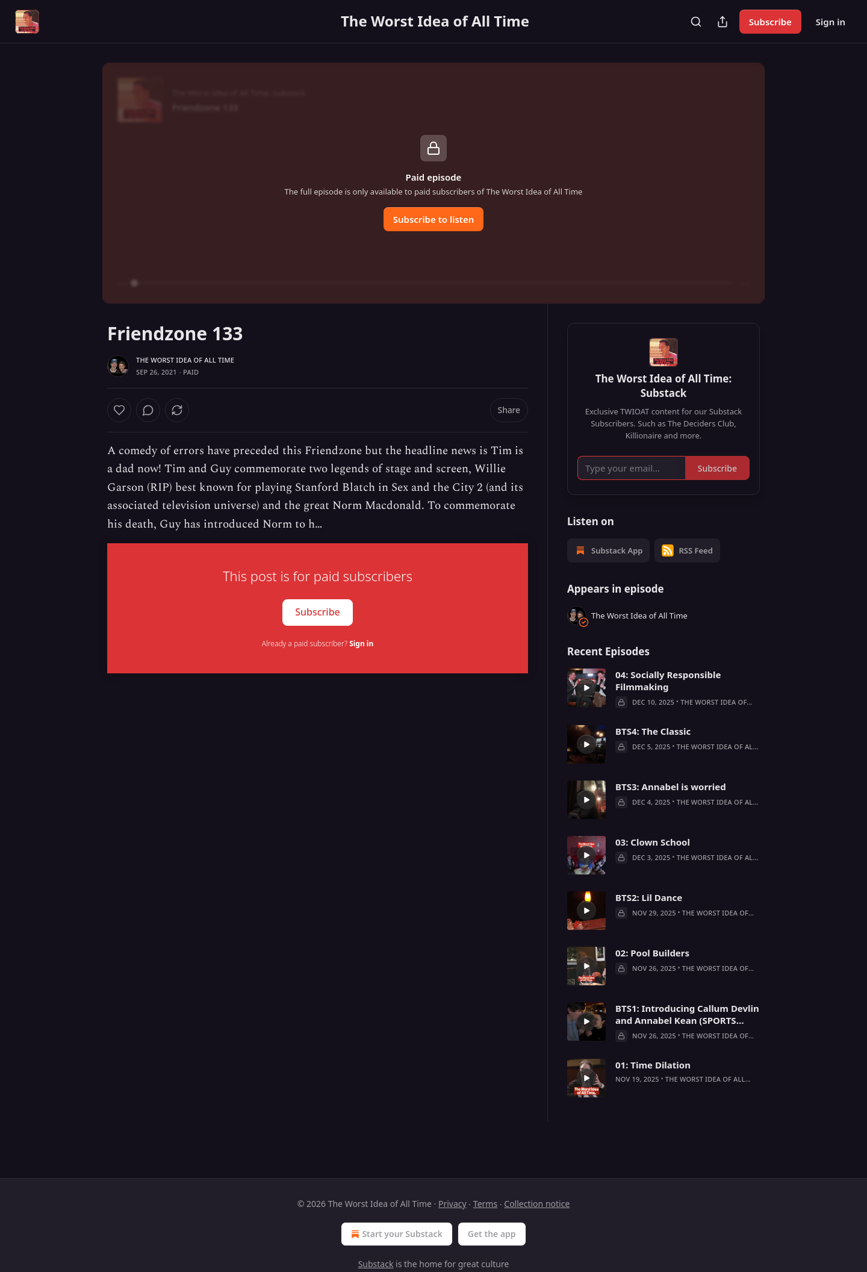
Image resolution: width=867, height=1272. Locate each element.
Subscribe (770, 22)
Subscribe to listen (433, 219)
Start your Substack (395, 1234)
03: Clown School (652, 859)
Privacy (452, 1203)
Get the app (492, 1233)
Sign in (830, 22)
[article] (663, 706)
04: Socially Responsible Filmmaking (668, 698)
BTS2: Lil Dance (648, 915)
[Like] (119, 410)
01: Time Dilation (653, 1082)
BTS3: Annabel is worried (670, 804)
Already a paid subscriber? (317, 643)
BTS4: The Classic (653, 749)
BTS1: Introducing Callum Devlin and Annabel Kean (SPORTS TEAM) (687, 1032)
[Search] (696, 22)
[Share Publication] (722, 22)
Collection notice (537, 1203)
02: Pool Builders (652, 970)
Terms (485, 1203)
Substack (376, 1264)
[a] (586, 705)
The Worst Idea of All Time (185, 359)
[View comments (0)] (180, 410)
